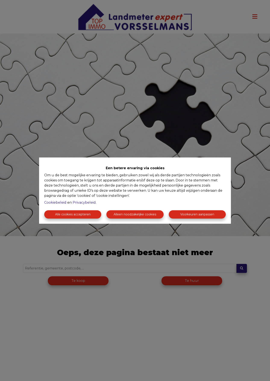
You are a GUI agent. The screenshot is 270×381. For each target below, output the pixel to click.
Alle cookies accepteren (73, 214)
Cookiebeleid (55, 202)
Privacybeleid (84, 202)
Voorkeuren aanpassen (197, 214)
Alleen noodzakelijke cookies (135, 214)
